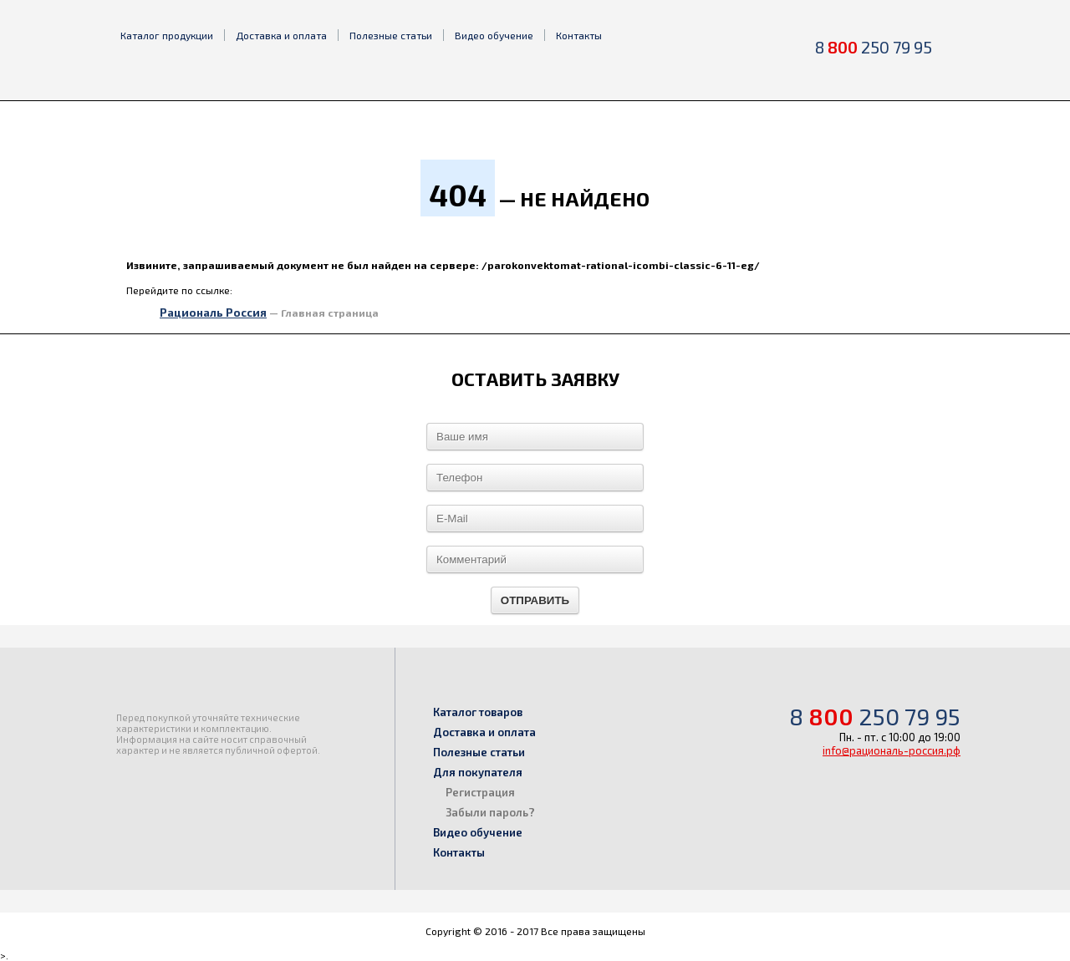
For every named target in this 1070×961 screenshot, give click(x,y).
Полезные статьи (390, 35)
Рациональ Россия (213, 312)
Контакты (579, 35)
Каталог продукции (166, 35)
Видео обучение (494, 35)
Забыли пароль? (490, 812)
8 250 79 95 (873, 47)
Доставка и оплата (281, 35)
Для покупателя (477, 772)
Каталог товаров (477, 712)
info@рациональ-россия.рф (891, 750)
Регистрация (480, 792)
